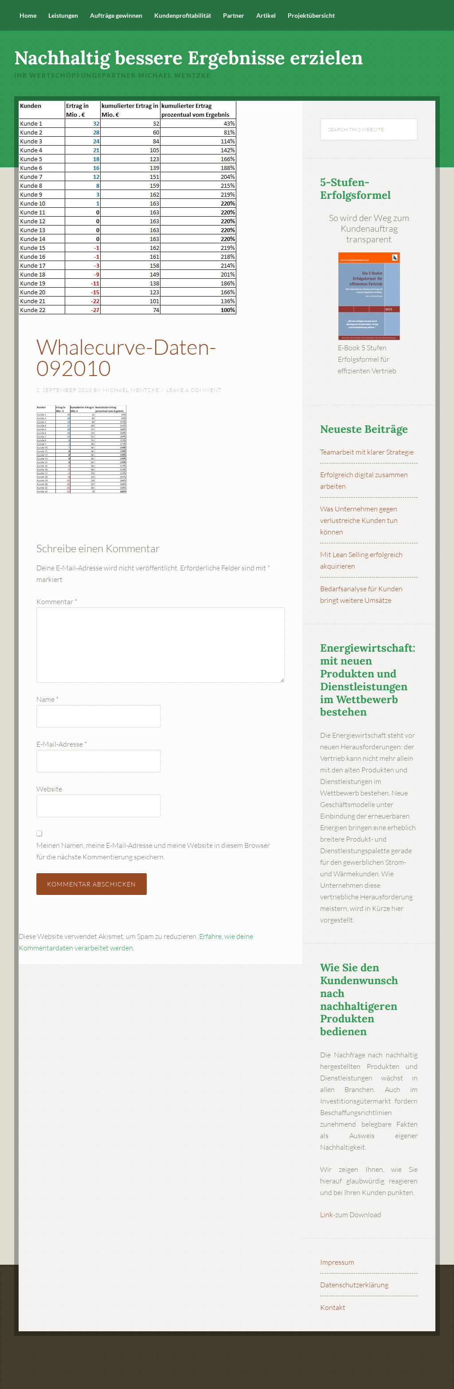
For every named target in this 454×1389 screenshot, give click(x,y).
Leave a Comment (194, 390)
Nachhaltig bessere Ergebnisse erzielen (188, 58)
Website (49, 788)
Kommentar (56, 601)
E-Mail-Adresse (61, 744)
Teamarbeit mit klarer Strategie (367, 451)
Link (326, 1214)
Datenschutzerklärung (354, 1284)
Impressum (337, 1262)
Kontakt (332, 1307)
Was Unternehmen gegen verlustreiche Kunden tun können (359, 520)
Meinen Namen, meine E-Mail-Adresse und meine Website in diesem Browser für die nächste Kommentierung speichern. (153, 851)
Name (47, 699)
